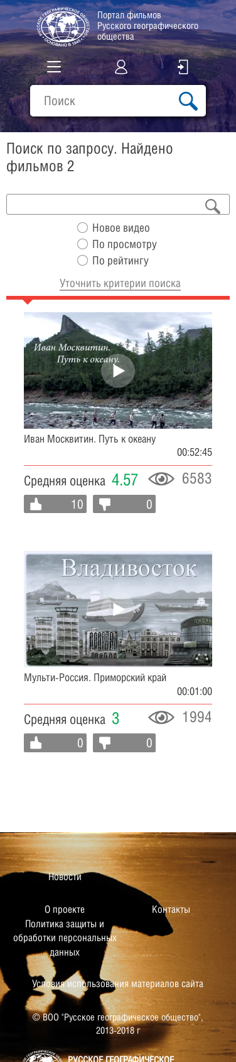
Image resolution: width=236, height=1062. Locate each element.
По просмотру (124, 244)
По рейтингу (120, 260)
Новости (65, 877)
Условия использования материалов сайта (117, 984)
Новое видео (121, 227)
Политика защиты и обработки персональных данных (65, 938)
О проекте (65, 909)
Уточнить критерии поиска (120, 283)
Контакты (171, 909)
